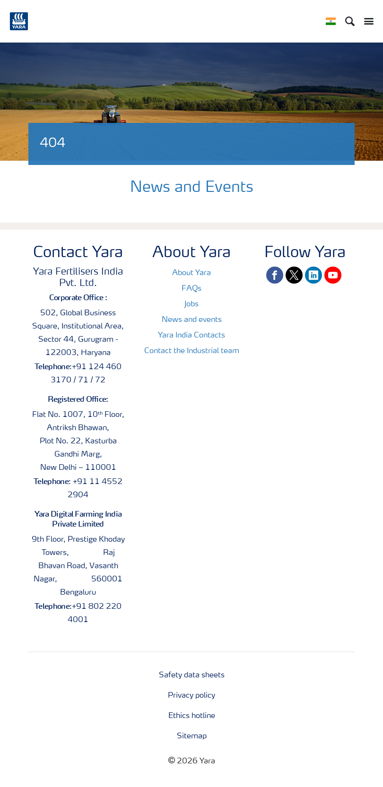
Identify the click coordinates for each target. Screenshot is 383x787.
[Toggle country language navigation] (330, 21)
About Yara (191, 273)
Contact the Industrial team (191, 351)
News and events (192, 320)
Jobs (191, 304)
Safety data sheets (192, 675)
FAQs (191, 289)
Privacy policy (191, 696)
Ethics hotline (191, 716)
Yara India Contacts (191, 335)
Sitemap (192, 736)
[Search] (349, 21)
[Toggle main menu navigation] (366, 21)
